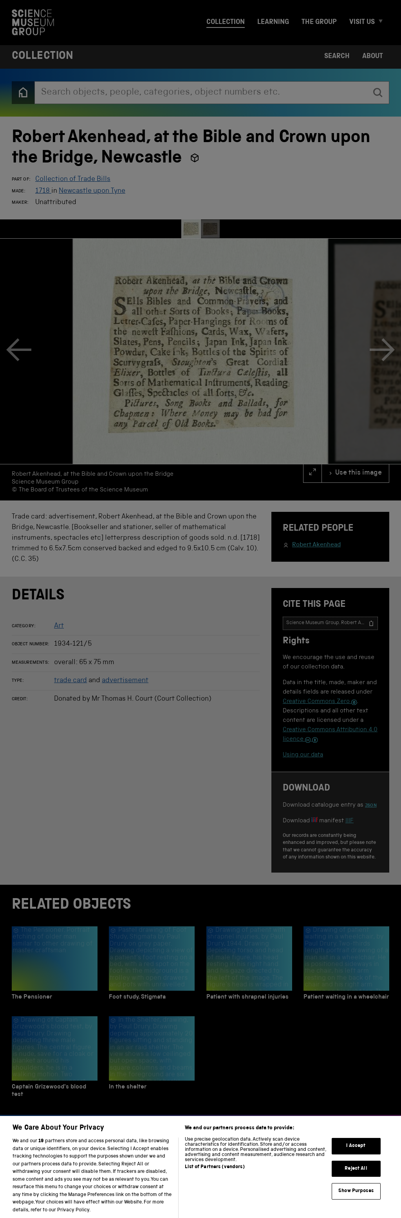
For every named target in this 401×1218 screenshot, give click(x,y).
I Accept (355, 1154)
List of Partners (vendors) (214, 1175)
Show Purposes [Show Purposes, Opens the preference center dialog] (356, 1199)
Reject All (356, 1176)
